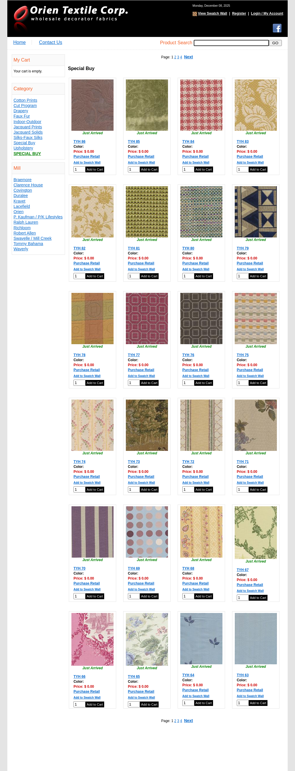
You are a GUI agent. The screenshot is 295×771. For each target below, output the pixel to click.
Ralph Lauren (25, 222)
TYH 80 (188, 248)
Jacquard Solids (28, 132)
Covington (22, 190)
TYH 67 (243, 570)
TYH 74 (79, 462)
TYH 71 (243, 462)
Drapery (20, 110)
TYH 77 (134, 355)
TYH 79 (243, 248)
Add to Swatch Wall (86, 162)
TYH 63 (243, 675)
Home (19, 42)
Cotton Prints (25, 100)
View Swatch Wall (212, 13)
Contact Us (50, 42)
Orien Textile (70, 18)
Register (239, 13)
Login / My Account (267, 13)
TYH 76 (188, 355)
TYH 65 (134, 677)
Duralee (20, 195)
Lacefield (21, 206)
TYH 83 (243, 142)
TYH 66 (79, 677)
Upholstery (23, 148)
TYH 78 (79, 355)
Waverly (20, 249)
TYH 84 (188, 142)
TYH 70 (79, 568)
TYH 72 (188, 462)
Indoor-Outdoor (27, 121)
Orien (18, 211)
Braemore (22, 179)
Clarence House (28, 185)
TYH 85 (134, 142)
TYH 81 (134, 248)
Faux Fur (21, 116)
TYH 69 (134, 568)
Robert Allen (24, 233)
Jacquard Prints (27, 127)
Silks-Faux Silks (27, 137)
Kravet (19, 201)
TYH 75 (243, 355)
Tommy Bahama (28, 243)
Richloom (21, 227)
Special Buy (24, 142)
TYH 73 (134, 462)
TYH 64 (188, 675)
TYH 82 (79, 248)
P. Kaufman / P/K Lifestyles (38, 217)
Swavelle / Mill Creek (32, 238)
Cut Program (25, 105)
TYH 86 (79, 142)
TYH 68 (188, 568)
